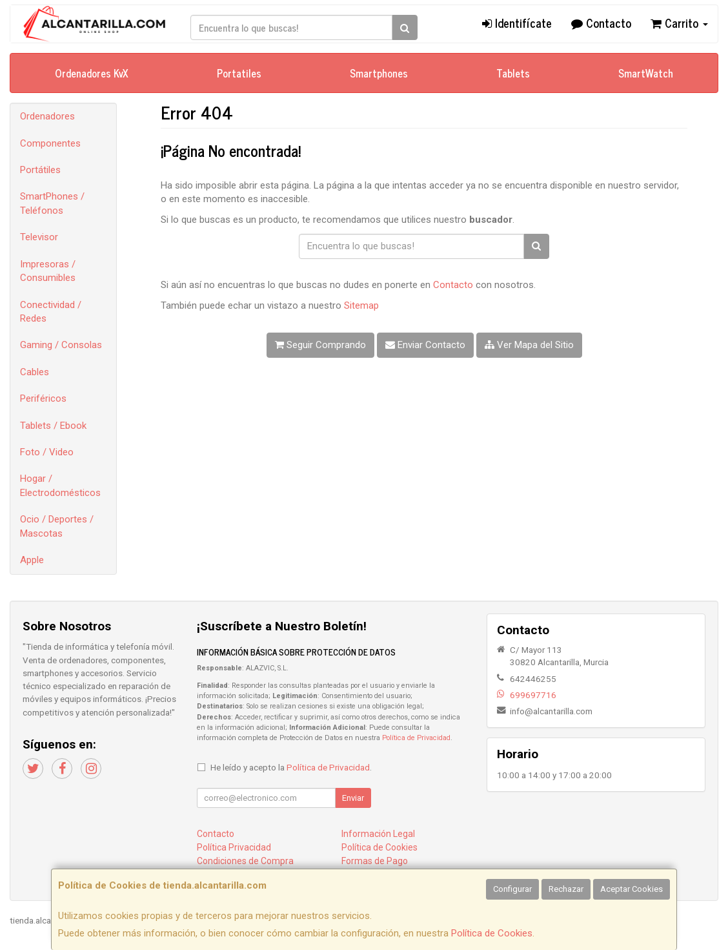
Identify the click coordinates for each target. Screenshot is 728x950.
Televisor (39, 237)
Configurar (512, 889)
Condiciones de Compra (245, 861)
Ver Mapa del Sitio (529, 345)
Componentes (50, 143)
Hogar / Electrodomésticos (60, 485)
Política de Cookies (491, 933)
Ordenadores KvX (91, 73)
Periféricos (43, 398)
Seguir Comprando (320, 345)
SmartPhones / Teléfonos (52, 203)
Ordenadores (47, 116)
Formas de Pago (374, 861)
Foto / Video (47, 452)
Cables (34, 372)
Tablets (513, 73)
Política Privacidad (234, 847)
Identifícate (517, 22)
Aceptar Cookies (631, 889)
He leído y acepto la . (291, 767)
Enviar (353, 798)
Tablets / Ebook (53, 425)
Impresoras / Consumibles (48, 271)
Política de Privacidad (416, 738)
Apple (32, 560)
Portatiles (239, 73)
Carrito (679, 22)
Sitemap (361, 305)
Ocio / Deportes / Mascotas (57, 526)
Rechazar (566, 889)
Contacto (601, 22)
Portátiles (40, 170)
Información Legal (378, 834)
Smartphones (379, 73)
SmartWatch (645, 73)
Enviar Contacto (425, 345)
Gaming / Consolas (61, 345)
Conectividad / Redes (50, 311)
